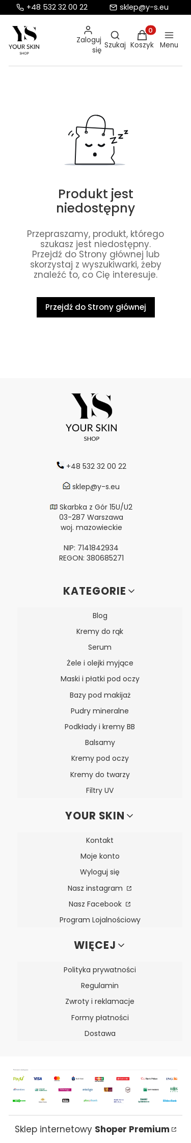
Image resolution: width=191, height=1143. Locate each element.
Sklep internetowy (92, 1129)
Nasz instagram (96, 888)
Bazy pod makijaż (100, 695)
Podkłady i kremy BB (100, 727)
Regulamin (100, 985)
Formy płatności (100, 1018)
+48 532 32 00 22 (57, 7)
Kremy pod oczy (100, 758)
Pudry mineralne (100, 711)
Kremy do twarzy (100, 774)
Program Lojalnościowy (100, 920)
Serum (100, 647)
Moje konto (100, 856)
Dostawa (100, 1033)
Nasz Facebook (96, 904)
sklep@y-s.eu (144, 7)
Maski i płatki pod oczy (100, 679)
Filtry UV (100, 790)
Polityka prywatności (100, 970)
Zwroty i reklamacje (99, 1001)
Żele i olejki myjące (100, 663)
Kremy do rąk (99, 631)
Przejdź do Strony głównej (95, 307)
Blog (100, 615)
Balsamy (100, 742)
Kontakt (100, 840)
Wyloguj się (100, 872)
